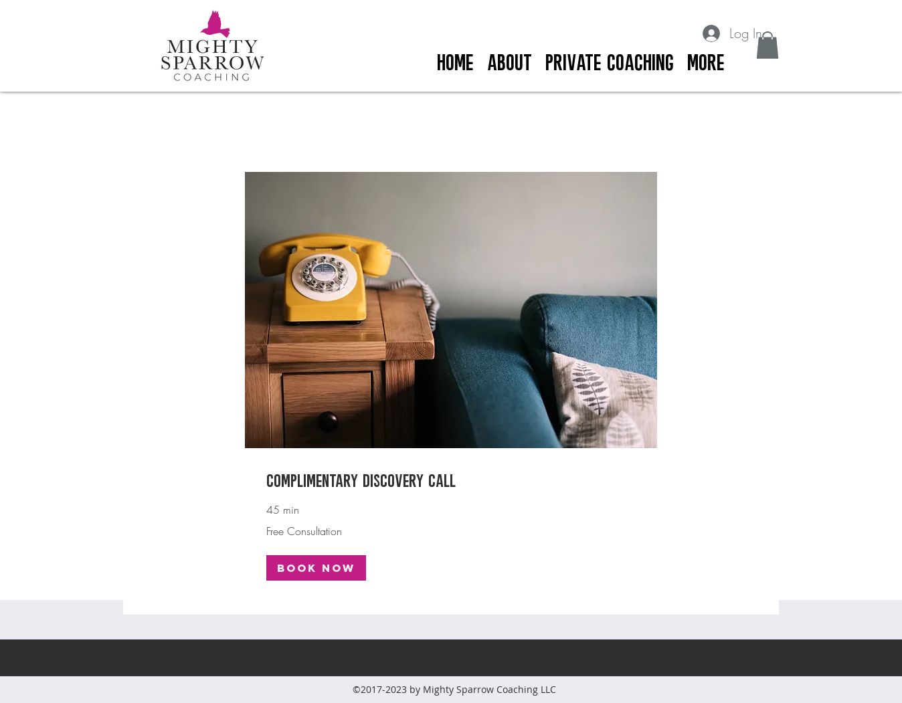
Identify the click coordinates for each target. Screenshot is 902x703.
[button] (767, 45)
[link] (451, 479)
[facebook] (758, 74)
